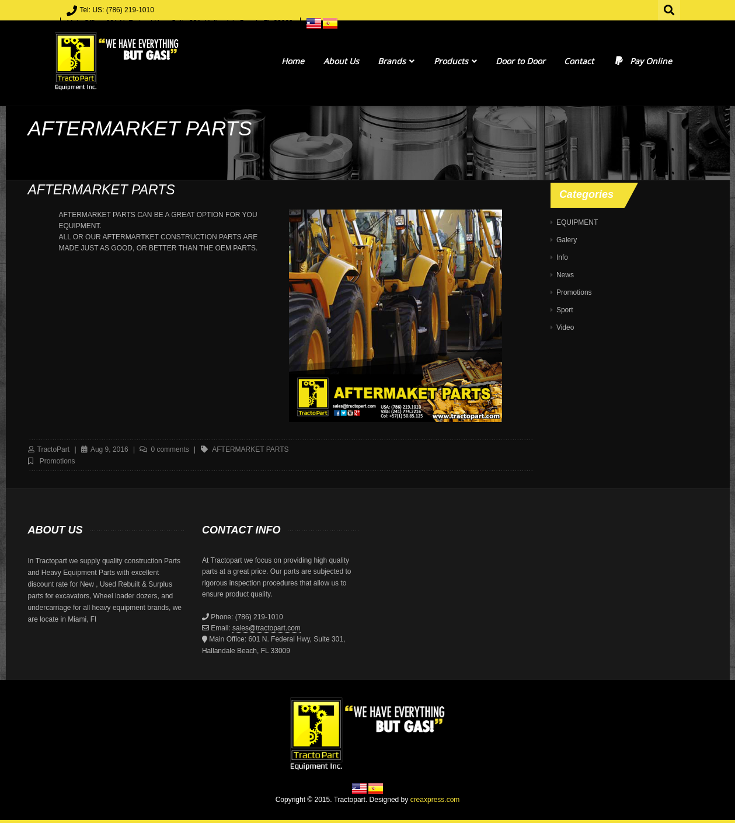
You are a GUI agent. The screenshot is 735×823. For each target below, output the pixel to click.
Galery (566, 240)
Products (455, 61)
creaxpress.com (435, 800)
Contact (579, 61)
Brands (396, 61)
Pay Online (642, 61)
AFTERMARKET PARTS (250, 449)
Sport (564, 310)
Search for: (669, 9)
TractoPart (53, 449)
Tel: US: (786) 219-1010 (116, 10)
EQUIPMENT (577, 222)
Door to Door (520, 61)
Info (562, 257)
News (565, 275)
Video (565, 327)
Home (292, 61)
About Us (341, 61)
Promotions (57, 461)
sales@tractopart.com (266, 628)
